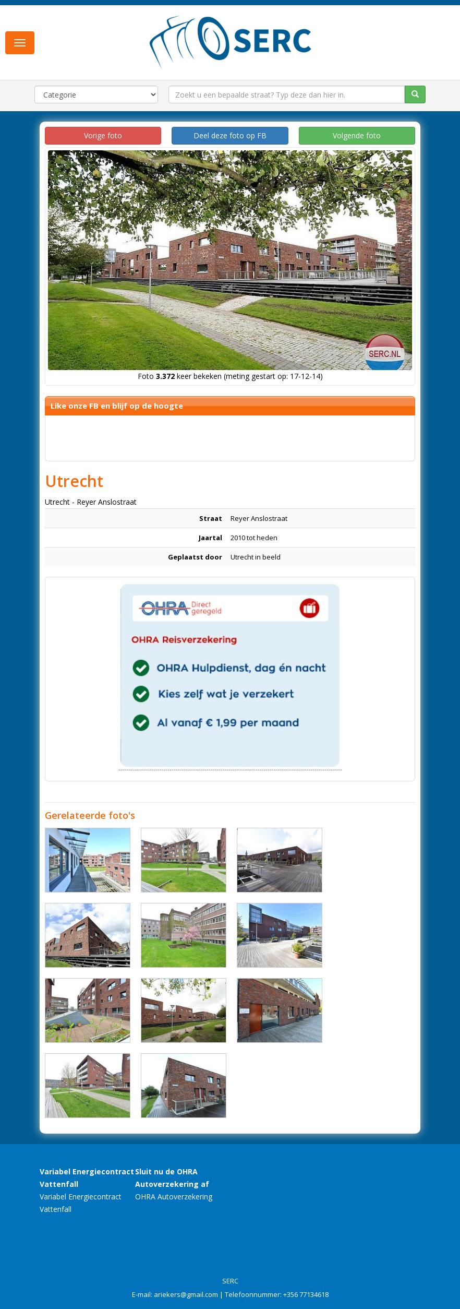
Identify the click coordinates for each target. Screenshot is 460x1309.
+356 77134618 (306, 1294)
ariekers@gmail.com (186, 1294)
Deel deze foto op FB (230, 135)
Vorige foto (103, 135)
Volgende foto (357, 135)
